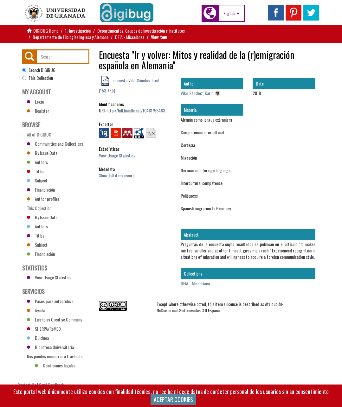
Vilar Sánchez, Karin (197, 93)
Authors (37, 162)
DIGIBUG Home (45, 30)
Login (35, 101)
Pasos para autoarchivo (50, 301)
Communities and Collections (55, 143)
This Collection (37, 78)
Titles (35, 171)
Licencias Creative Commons (54, 319)
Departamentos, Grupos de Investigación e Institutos (141, 30)
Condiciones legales (55, 365)
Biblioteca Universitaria (50, 347)
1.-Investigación (78, 30)
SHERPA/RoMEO (44, 328)
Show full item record (117, 175)
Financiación (41, 189)
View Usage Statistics (117, 155)
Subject (37, 180)
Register (38, 110)
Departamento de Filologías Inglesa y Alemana (70, 37)
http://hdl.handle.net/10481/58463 (135, 110)
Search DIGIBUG (38, 70)
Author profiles (43, 198)
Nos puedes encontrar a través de (54, 357)
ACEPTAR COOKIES (173, 399)
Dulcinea (38, 337)
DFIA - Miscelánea (129, 37)
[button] (231, 13)
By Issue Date (42, 152)
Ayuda (36, 310)
